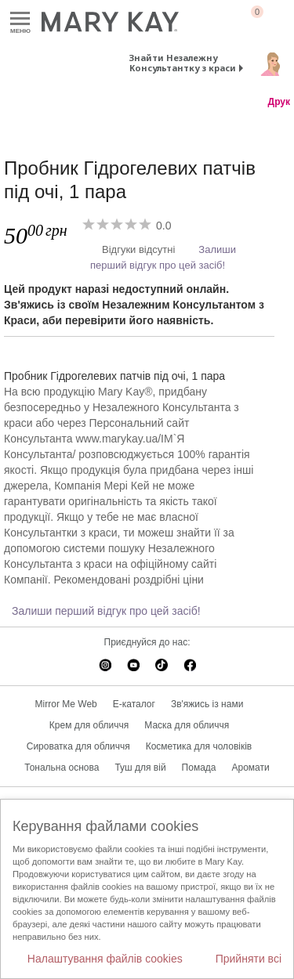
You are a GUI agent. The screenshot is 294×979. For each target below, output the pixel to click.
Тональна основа (61, 767)
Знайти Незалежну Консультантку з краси (182, 62)
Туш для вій (139, 767)
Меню (20, 19)
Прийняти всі (248, 958)
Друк (279, 101)
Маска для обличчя (186, 725)
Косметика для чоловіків (199, 746)
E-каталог (134, 704)
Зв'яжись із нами (207, 704)
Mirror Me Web (66, 704)
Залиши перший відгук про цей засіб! (106, 611)
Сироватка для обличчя (78, 746)
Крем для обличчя (89, 725)
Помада (199, 767)
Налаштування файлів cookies (105, 958)
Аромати (251, 767)
